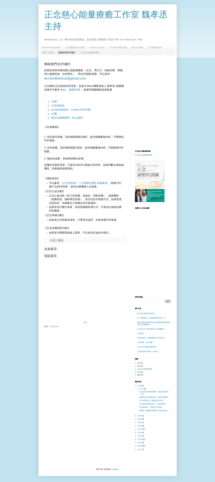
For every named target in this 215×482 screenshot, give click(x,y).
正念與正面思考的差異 (145, 313)
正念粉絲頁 (58, 105)
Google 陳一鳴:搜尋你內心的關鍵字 (150, 329)
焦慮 (139, 372)
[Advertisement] (159, 80)
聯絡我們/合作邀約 (66, 52)
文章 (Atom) (54, 327)
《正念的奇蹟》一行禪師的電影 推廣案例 (83, 183)
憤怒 (139, 366)
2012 (140, 446)
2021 (140, 416)
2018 (140, 426)
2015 (140, 436)
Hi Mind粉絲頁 (60, 109)
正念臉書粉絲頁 (155, 47)
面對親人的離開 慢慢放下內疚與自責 (153, 411)
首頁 (85, 322)
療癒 (139, 375)
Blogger (116, 469)
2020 (140, 419)
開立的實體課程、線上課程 (67, 117)
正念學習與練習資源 (118, 47)
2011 (140, 449)
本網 (54, 101)
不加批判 (140, 333)
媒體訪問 (74, 89)
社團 (54, 113)
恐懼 (139, 363)
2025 (140, 386)
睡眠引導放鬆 (48, 52)
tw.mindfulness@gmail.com (65, 78)
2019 (140, 422)
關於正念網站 (137, 47)
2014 (140, 439)
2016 (140, 433)
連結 (63, 89)
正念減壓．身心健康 (145, 342)
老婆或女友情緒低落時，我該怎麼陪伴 (153, 397)
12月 (142, 389)
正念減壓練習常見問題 (75, 47)
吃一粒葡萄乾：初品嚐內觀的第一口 (151, 318)
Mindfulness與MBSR (51, 47)
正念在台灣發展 (143, 369)
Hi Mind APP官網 (80, 109)
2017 (140, 429)
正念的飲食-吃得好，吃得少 (147, 351)
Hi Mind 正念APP (97, 47)
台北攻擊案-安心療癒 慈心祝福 (151, 400)
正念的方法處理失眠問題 (146, 347)
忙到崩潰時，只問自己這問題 (150, 407)
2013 (140, 443)
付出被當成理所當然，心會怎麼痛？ (153, 404)
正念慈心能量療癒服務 (89, 52)
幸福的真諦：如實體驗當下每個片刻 (151, 338)
